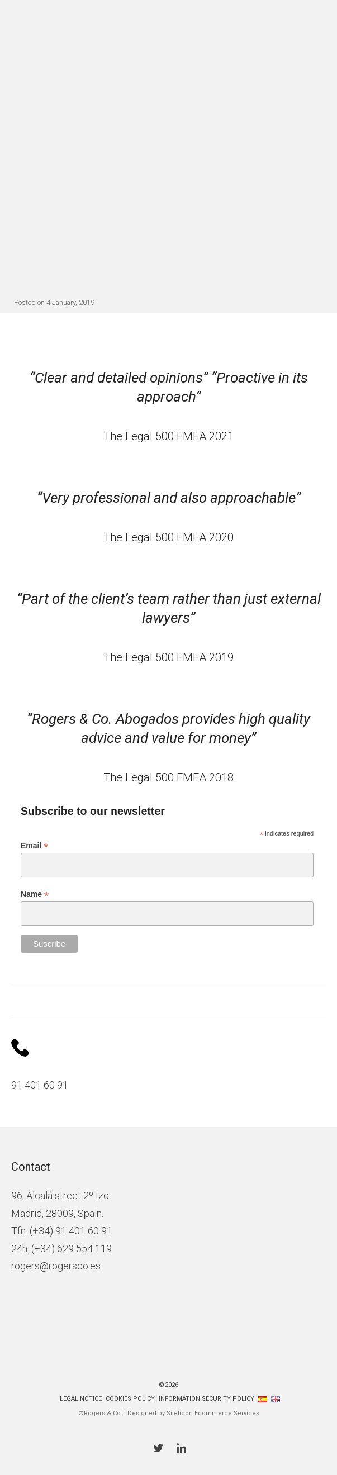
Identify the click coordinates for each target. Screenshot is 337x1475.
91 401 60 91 (39, 1085)
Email (34, 846)
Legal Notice (81, 1399)
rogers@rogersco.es (56, 1266)
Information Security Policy (206, 1399)
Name (35, 894)
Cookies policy (130, 1399)
